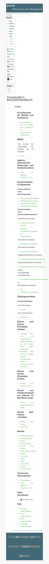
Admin (11, 49)
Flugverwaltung (26, 438)
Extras (22, 459)
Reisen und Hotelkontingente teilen (26, 405)
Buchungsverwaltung (28, 451)
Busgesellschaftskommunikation (32, 267)
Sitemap (12, 77)
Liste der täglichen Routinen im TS (26, 174)
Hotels (22, 454)
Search (9, 18)
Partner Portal (25, 469)
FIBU (22, 461)
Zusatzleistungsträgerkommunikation (34, 279)
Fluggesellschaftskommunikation (32, 259)
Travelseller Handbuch (27, 9)
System (23, 466)
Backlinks (13, 66)
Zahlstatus (24, 317)
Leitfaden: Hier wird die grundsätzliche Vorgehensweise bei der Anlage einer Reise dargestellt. (26, 341)
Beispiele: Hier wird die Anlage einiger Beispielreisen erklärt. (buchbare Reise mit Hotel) (26, 359)
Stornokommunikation (28, 203)
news (11, 39)
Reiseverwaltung (26, 436)
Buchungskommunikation (29, 198)
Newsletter (24, 456)
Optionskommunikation (29, 206)
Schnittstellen (25, 480)
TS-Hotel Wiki (28, 500)
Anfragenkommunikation (29, 201)
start (10, 5)
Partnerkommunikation (28, 244)
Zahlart (22, 310)
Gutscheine (24, 464)
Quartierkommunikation (29, 252)
